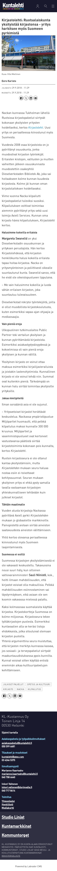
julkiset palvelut (13, 684)
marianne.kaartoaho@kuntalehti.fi (20, 773)
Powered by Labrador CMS (28, 866)
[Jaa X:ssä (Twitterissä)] (26, 98)
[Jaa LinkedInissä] (31, 98)
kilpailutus (34, 689)
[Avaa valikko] (53, 6)
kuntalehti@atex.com (13, 756)
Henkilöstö (7, 804)
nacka (20, 689)
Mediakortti (8, 807)
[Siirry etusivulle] (13, 6)
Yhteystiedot (8, 801)
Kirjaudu (37, 6)
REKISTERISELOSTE (11, 856)
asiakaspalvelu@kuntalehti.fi (17, 743)
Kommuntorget (15, 834)
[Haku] (46, 6)
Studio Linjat (13, 816)
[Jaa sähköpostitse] (35, 98)
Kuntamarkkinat (16, 825)
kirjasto (8, 689)
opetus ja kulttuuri (38, 684)
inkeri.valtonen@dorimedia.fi (17, 787)
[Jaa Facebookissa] (21, 98)
